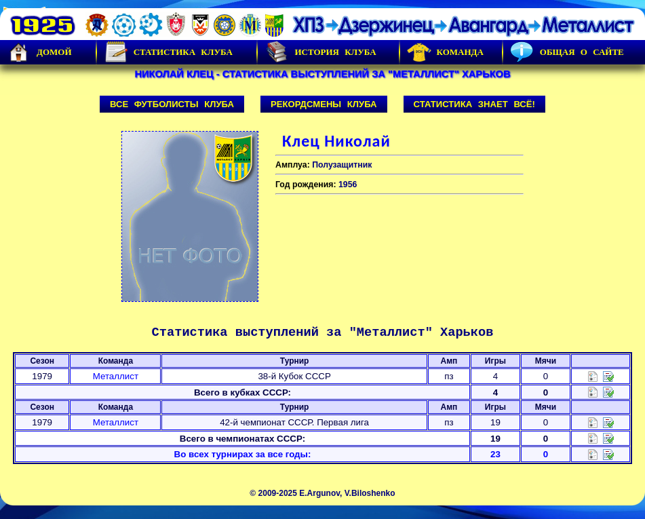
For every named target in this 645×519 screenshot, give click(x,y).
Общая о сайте (567, 52)
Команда (445, 52)
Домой (39, 52)
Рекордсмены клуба (324, 104)
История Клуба (320, 52)
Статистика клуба (168, 52)
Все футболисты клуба (172, 104)
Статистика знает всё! (474, 104)
